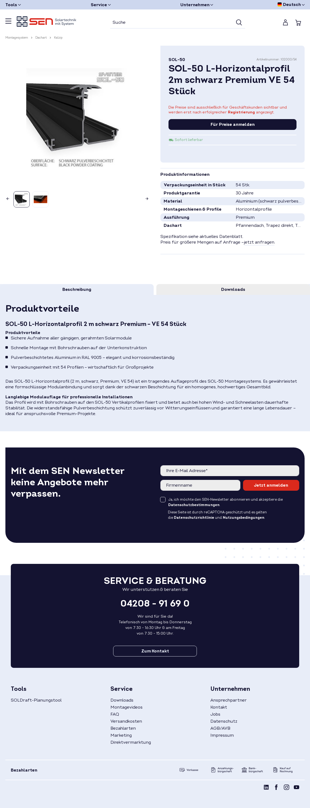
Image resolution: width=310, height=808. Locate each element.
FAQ (114, 714)
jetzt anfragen (259, 242)
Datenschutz (223, 721)
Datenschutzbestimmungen (194, 505)
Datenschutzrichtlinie (194, 518)
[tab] (77, 289)
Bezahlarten (123, 728)
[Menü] (8, 22)
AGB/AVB (220, 728)
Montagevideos (126, 707)
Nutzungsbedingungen (243, 518)
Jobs (215, 714)
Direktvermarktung (130, 742)
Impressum (222, 735)
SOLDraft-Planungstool (36, 700)
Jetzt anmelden (271, 485)
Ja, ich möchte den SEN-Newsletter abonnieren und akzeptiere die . (225, 502)
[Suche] (171, 23)
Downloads (121, 700)
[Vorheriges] (7, 197)
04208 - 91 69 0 (155, 603)
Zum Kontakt (155, 651)
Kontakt (218, 707)
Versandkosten (126, 721)
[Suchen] (239, 23)
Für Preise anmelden (233, 124)
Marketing (121, 735)
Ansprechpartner (228, 700)
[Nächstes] (148, 197)
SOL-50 (177, 59)
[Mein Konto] (285, 22)
